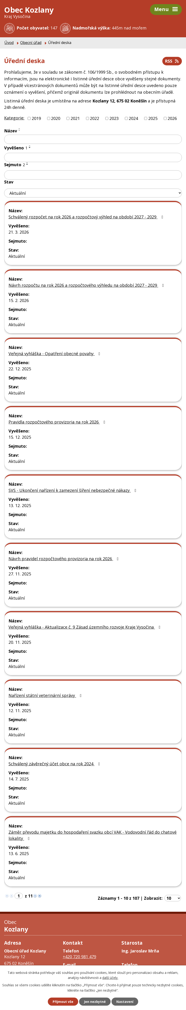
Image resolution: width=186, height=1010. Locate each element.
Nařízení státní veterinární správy (46, 695)
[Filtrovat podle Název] (93, 139)
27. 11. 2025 (20, 574)
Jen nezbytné (95, 1001)
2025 (152, 118)
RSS (172, 61)
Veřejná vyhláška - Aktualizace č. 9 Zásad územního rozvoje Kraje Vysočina (85, 627)
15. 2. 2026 (19, 300)
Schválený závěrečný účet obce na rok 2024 (55, 763)
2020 (55, 118)
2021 (75, 118)
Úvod (9, 42)
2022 (94, 118)
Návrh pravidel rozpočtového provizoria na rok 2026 (64, 558)
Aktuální (17, 256)
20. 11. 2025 (20, 642)
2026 (172, 118)
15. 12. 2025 (20, 437)
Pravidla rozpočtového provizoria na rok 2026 (58, 422)
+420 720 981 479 (79, 956)
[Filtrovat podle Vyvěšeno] (93, 157)
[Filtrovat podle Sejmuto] (93, 175)
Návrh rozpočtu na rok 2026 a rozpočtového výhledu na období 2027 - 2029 (87, 285)
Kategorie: (14, 118)
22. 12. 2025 (20, 368)
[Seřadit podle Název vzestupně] (19, 129)
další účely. (110, 978)
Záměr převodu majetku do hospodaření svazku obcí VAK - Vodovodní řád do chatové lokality (93, 835)
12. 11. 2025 (20, 710)
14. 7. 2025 (19, 779)
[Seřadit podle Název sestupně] (19, 130)
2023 (114, 118)
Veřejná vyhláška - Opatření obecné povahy (55, 353)
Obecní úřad (30, 42)
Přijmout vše (63, 1001)
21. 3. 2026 (19, 232)
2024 (133, 118)
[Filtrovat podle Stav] (93, 193)
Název (10, 131)
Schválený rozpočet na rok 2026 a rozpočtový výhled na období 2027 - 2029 (87, 217)
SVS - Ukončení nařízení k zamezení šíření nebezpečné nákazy (73, 490)
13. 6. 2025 (19, 853)
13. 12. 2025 (20, 505)
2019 (36, 118)
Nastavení (124, 1001)
